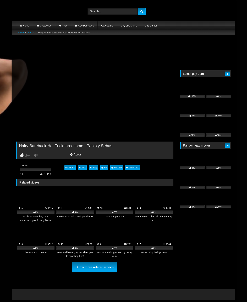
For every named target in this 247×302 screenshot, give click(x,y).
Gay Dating (107, 25)
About (75, 154)
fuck (82, 167)
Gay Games (151, 25)
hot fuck (116, 167)
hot (104, 167)
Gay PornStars (86, 25)
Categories (46, 25)
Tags (65, 25)
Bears (31, 32)
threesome (132, 167)
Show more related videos (95, 267)
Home (26, 25)
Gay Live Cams (129, 25)
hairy (93, 167)
